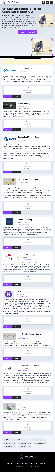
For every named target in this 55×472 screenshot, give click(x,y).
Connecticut (6, 5)
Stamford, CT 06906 (22, 182)
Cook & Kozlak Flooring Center (29, 334)
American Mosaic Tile (25, 68)
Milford (8, 440)
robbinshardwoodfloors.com (25, 370)
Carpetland (21, 404)
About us (10, 463)
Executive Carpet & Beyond (27, 179)
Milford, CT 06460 (22, 71)
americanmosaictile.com (24, 73)
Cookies (37, 466)
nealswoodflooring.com (21, 296)
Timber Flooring (23, 103)
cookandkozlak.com (22, 338)
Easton (22, 440)
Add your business (42, 463)
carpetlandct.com (22, 409)
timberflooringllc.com (23, 108)
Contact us (19, 463)
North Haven (38, 440)
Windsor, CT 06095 (22, 258)
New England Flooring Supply (28, 137)
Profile (8, 96)
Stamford (24, 446)
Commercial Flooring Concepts (29, 255)
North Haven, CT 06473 (23, 140)
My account (29, 463)
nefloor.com (20, 142)
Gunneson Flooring (24, 219)
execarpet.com (21, 184)
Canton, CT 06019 (22, 337)
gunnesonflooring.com (23, 224)
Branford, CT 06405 (22, 222)
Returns (29, 466)
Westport (40, 443)
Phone (16, 96)
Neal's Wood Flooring (23, 292)
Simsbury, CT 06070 (22, 369)
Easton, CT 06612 (22, 106)
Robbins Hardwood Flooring (28, 366)
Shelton (14, 5)
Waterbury (25, 443)
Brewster (9, 446)
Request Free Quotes (27, 32)
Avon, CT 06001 (21, 407)
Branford (9, 443)
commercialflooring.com (24, 259)
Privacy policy (19, 466)
